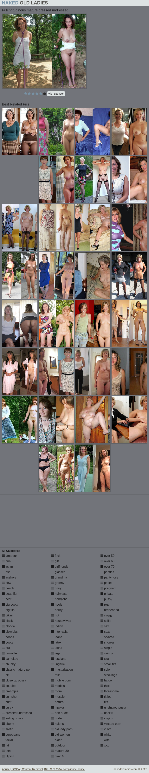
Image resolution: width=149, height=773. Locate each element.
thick (105, 685)
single (106, 648)
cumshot (9, 696)
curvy (7, 707)
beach (8, 588)
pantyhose (109, 577)
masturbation (62, 669)
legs (56, 653)
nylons (57, 723)
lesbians (58, 658)
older (56, 740)
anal (6, 561)
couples (9, 685)
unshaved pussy (113, 707)
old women (60, 734)
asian (7, 566)
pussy (106, 599)
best (6, 599)
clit (5, 675)
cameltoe (10, 658)
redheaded (109, 610)
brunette (9, 653)
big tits (8, 610)
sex (104, 626)
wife (105, 740)
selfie (105, 620)
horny (56, 610)
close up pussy (14, 680)
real (104, 604)
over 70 (107, 566)
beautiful (9, 593)
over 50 (107, 555)
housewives (61, 620)
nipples (58, 707)
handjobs (59, 599)
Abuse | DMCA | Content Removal (22, 769)
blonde (8, 626)
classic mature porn (17, 669)
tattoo (106, 680)
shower (107, 642)
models (58, 685)
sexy (105, 631)
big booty (10, 604)
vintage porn (110, 723)
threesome (109, 691)
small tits (108, 664)
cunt (6, 702)
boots (7, 642)
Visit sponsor (56, 93)
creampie (10, 691)
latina (56, 648)
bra (6, 648)
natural (57, 702)
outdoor (58, 745)
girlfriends (59, 566)
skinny (106, 653)
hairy (56, 588)
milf (55, 675)
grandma (59, 577)
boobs (8, 637)
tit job (106, 696)
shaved (107, 637)
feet (6, 750)
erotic (7, 729)
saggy (106, 615)
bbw (6, 582)
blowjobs (10, 631)
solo (105, 669)
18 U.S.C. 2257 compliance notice (64, 769)
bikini (7, 615)
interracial (59, 631)
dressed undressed (17, 713)
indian (57, 626)
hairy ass (59, 593)
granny (57, 582)
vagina (106, 718)
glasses (58, 572)
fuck (56, 555)
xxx (104, 745)
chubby (9, 664)
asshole (9, 577)
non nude (59, 713)
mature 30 (60, 750)
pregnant (108, 588)
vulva (105, 729)
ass (6, 572)
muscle (58, 696)
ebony (8, 723)
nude (56, 718)
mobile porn (61, 680)
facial (7, 740)
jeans (56, 637)
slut (104, 658)
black (7, 620)
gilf (55, 561)
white (105, 734)
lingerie (58, 664)
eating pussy (12, 718)
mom (56, 691)
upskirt (106, 713)
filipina (8, 756)
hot (55, 615)
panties (107, 572)
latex (56, 642)
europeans (11, 734)
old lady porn (62, 729)
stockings (108, 675)
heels (56, 604)
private (106, 593)
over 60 (107, 561)
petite (106, 582)
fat (5, 745)
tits (104, 702)
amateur (9, 555)
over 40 (58, 756)
